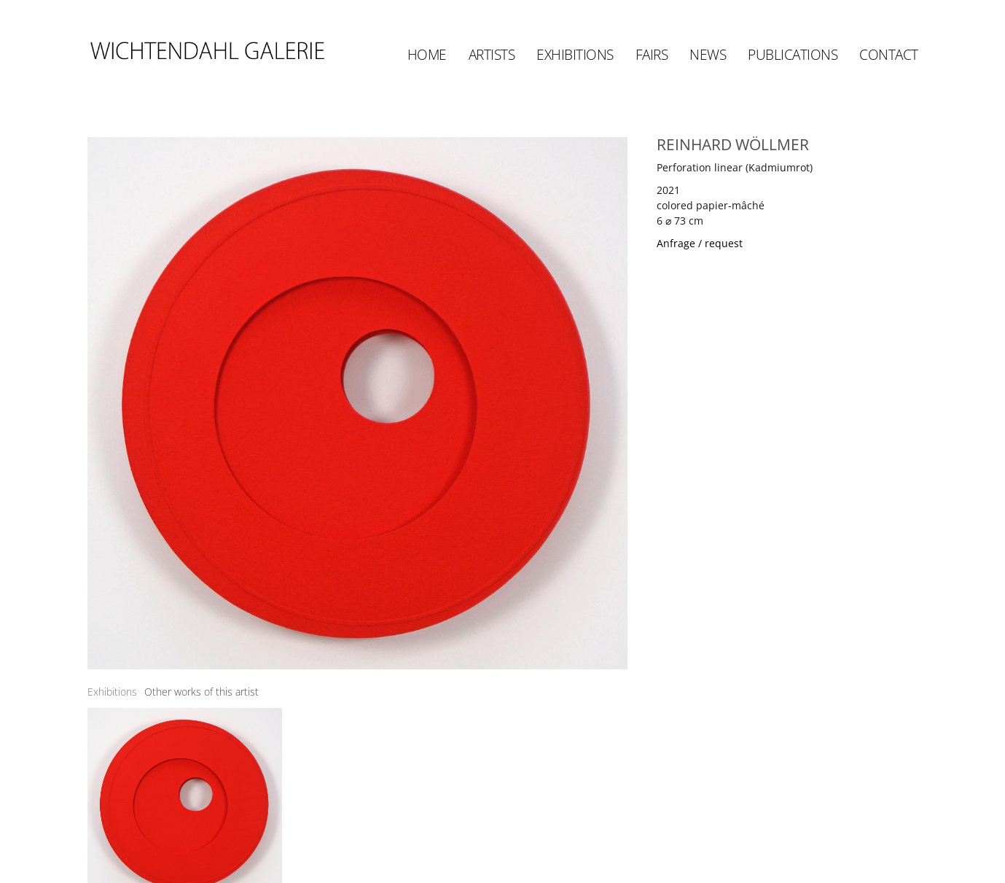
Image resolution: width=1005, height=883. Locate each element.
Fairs (652, 54)
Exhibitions (575, 54)
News (707, 54)
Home (427, 54)
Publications (792, 54)
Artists (492, 54)
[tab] (112, 691)
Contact (888, 54)
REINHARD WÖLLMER (733, 144)
